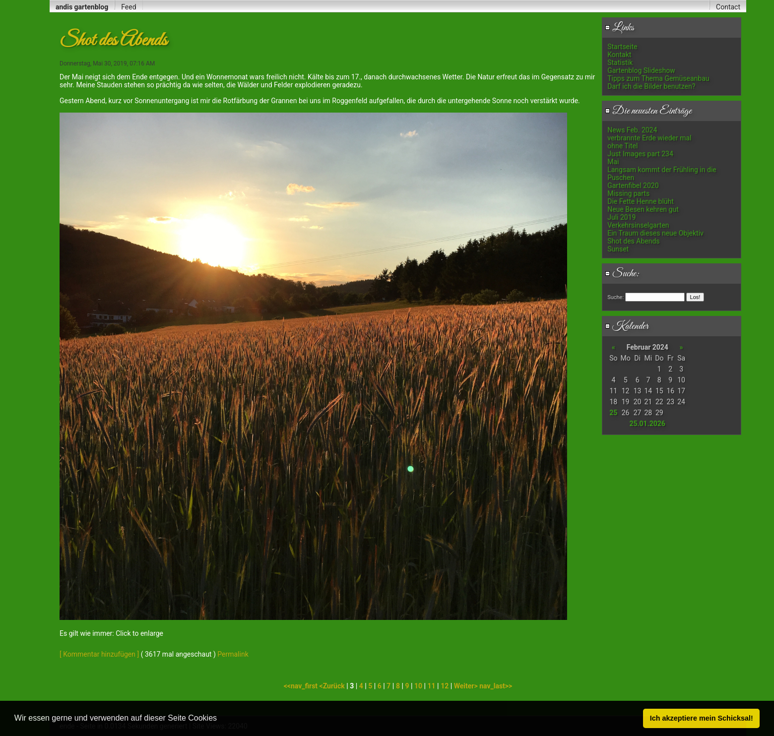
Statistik (620, 62)
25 (613, 413)
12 (445, 686)
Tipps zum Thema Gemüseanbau (658, 78)
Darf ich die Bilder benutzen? (651, 86)
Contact (728, 7)
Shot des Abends (633, 241)
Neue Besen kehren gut (643, 209)
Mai (613, 162)
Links (619, 28)
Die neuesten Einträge (648, 111)
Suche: (622, 274)
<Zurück (333, 686)
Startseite (622, 47)
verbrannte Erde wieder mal (649, 138)
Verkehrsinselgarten (638, 225)
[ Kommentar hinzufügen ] (99, 654)
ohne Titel (622, 146)
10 (418, 686)
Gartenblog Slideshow (641, 70)
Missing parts (628, 193)
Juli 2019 (621, 217)
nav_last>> (495, 686)
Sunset (618, 249)
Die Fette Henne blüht (640, 201)
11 (432, 686)
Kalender (626, 326)
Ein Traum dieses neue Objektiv (655, 233)
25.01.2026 (647, 424)
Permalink (232, 654)
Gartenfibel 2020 (632, 185)
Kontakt (619, 55)
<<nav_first (302, 686)
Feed (128, 7)
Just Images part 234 (640, 154)
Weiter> (466, 686)
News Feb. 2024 (632, 130)
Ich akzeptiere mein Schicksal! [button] (701, 718)
